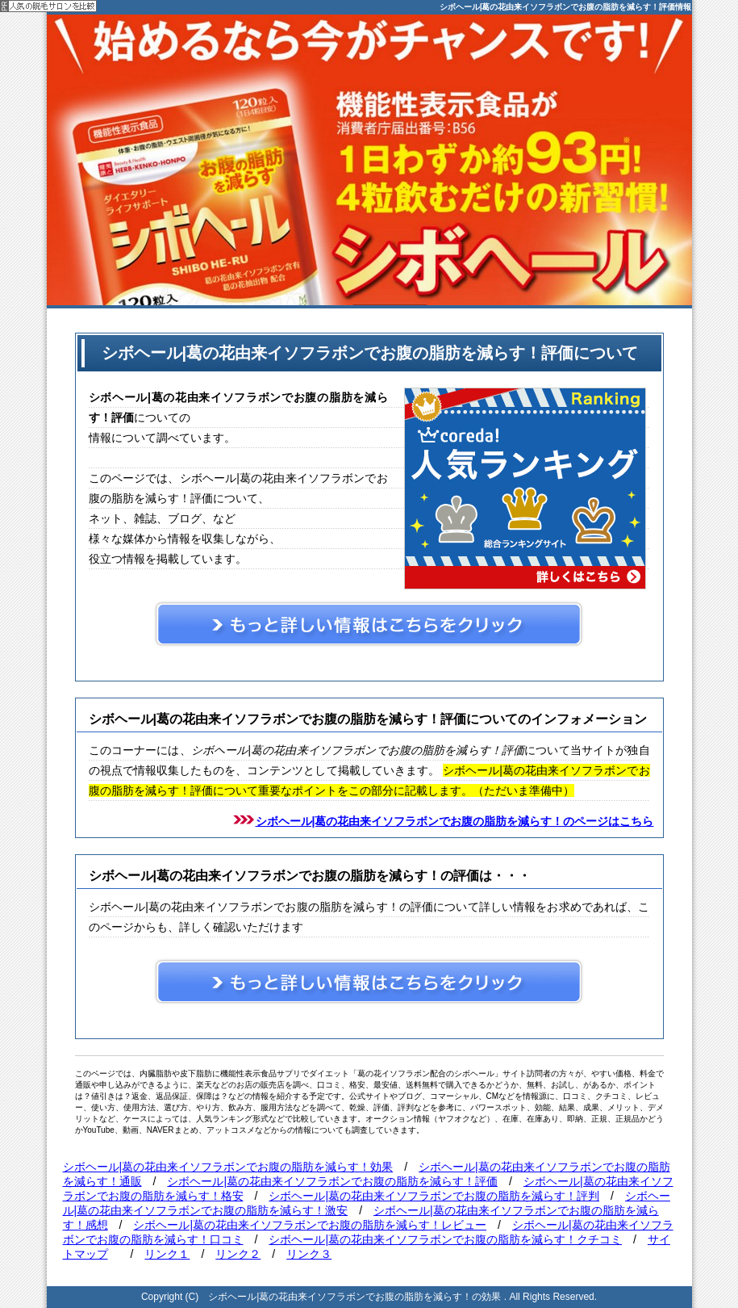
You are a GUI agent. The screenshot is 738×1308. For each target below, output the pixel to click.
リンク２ (238, 1253)
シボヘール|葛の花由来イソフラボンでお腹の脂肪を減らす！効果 (228, 1166)
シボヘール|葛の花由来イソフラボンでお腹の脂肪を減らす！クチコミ (445, 1239)
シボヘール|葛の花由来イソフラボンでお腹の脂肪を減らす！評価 (332, 1181)
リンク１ (167, 1253)
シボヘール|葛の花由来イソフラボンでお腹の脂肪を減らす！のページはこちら (455, 821)
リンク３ (308, 1253)
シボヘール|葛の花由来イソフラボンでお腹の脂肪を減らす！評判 (434, 1195)
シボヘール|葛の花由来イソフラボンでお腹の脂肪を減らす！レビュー (309, 1224)
